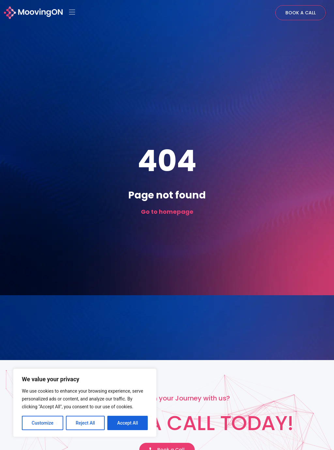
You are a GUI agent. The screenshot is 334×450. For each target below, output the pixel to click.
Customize (42, 423)
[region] (85, 403)
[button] (72, 13)
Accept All (127, 423)
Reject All (85, 423)
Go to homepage (167, 212)
